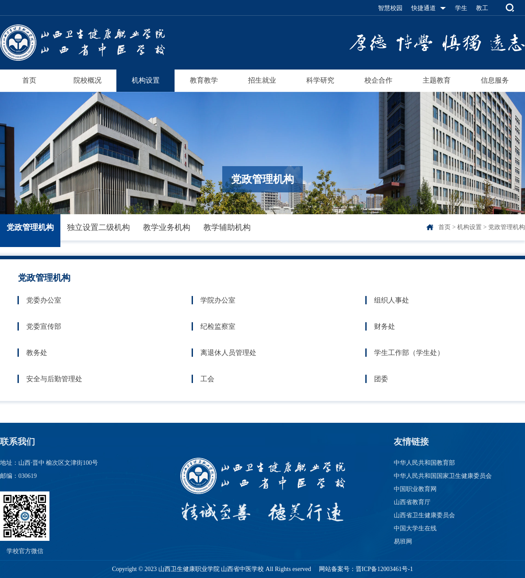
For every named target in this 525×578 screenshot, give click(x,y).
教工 (482, 8)
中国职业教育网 (415, 489)
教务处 (36, 352)
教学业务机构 (166, 227)
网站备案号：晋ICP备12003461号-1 (365, 569)
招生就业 (262, 80)
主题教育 (437, 80)
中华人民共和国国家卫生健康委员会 (443, 476)
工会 (207, 379)
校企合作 (378, 80)
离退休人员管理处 (228, 352)
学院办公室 (217, 300)
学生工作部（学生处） (409, 352)
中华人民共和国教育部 (424, 463)
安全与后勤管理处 (54, 379)
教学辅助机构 (227, 227)
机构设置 (146, 80)
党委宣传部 (43, 326)
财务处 (384, 326)
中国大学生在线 (415, 528)
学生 (461, 8)
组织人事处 (391, 300)
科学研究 (320, 80)
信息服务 (495, 80)
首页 (29, 80)
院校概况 (88, 80)
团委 (381, 379)
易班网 (403, 541)
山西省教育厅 (412, 502)
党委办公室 (43, 300)
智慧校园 (390, 8)
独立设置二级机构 (98, 227)
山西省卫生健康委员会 (424, 515)
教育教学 (204, 80)
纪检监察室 (217, 326)
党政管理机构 (30, 227)
